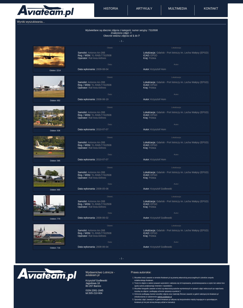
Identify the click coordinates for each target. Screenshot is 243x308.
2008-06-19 (102, 99)
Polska (152, 58)
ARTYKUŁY (144, 8)
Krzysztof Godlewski (161, 188)
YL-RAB (95, 55)
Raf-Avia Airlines (97, 58)
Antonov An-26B (96, 52)
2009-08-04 (102, 69)
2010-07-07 (102, 129)
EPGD (154, 55)
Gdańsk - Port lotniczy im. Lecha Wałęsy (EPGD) (183, 52)
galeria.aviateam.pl (164, 297)
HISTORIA (111, 8)
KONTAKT (211, 8)
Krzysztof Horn (158, 69)
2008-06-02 (102, 217)
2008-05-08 (102, 188)
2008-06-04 (102, 246)
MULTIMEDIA (177, 8)
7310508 (106, 55)
